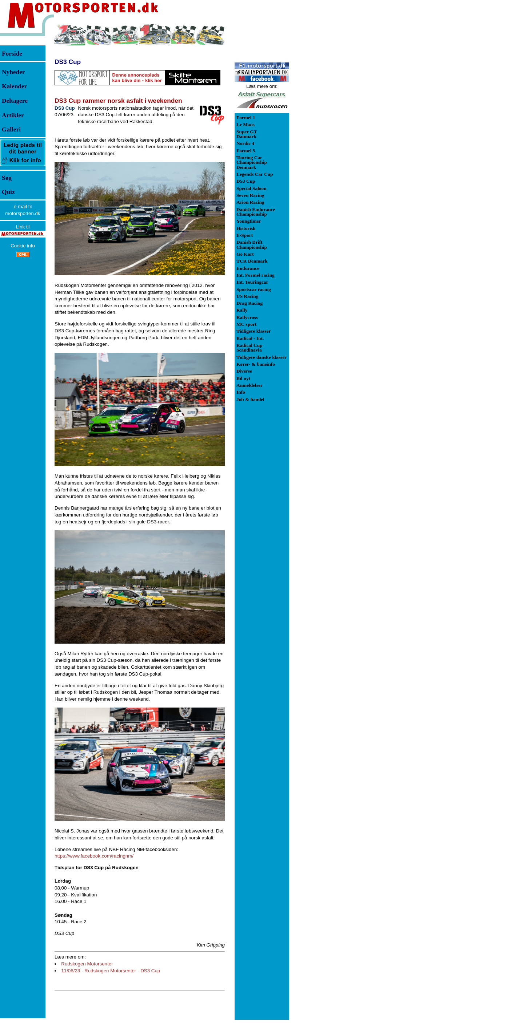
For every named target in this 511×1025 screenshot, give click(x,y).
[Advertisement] (327, 132)
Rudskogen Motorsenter (87, 964)
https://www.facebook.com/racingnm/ (94, 856)
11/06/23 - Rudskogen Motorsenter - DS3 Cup (110, 970)
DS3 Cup (68, 61)
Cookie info (23, 245)
